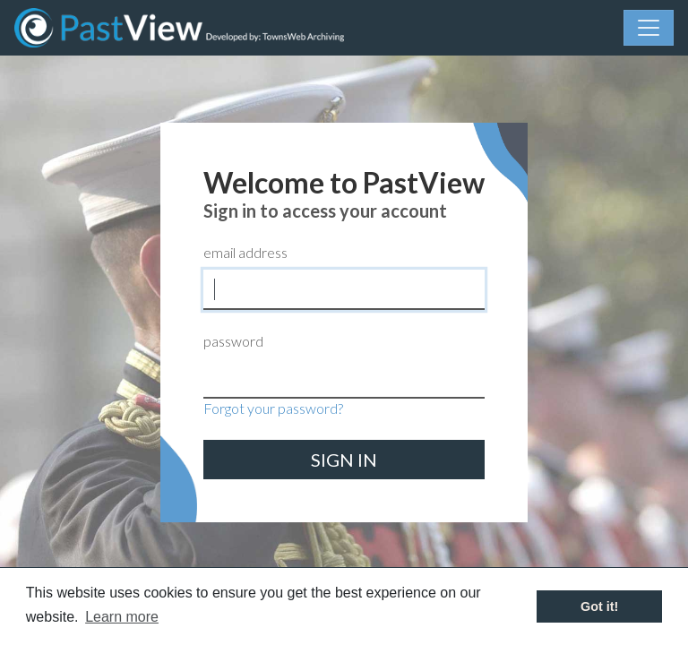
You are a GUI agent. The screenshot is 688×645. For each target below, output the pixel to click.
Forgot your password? (273, 408)
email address (245, 252)
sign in (344, 459)
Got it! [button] (599, 606)
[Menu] (649, 28)
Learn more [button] (122, 616)
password (233, 340)
